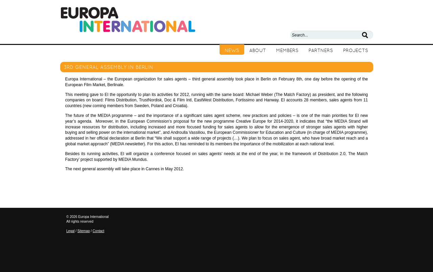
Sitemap (83, 231)
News (232, 50)
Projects (355, 50)
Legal (70, 231)
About (257, 50)
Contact (98, 231)
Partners (321, 50)
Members (287, 50)
